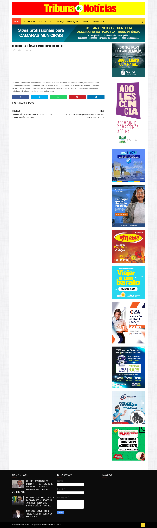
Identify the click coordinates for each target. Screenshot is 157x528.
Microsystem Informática (48, 525)
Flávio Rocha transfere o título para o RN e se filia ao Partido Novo (39, 514)
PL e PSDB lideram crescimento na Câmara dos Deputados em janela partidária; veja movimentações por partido (40, 501)
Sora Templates (24, 525)
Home (16, 21)
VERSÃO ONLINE (29, 21)
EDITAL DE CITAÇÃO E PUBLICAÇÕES (64, 21)
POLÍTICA (42, 21)
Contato (85, 21)
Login (59, 525)
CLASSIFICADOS (99, 21)
